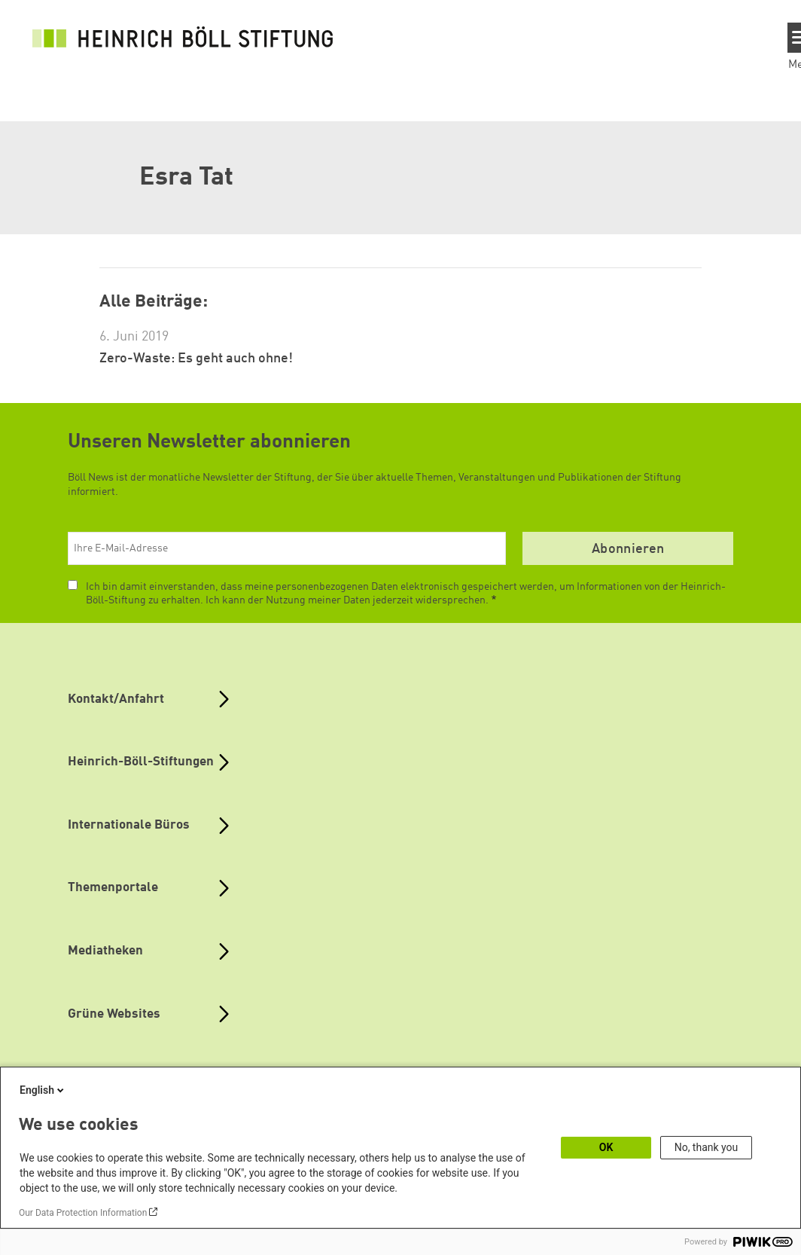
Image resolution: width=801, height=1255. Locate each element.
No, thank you (707, 1147)
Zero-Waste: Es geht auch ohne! (196, 358)
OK (606, 1147)
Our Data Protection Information (83, 1213)
